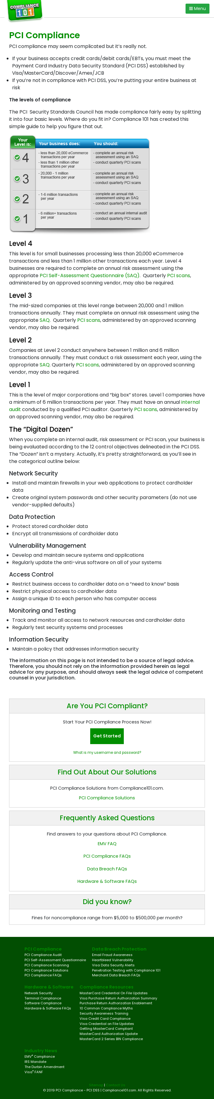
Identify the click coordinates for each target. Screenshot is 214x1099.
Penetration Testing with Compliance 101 (126, 970)
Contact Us (115, 1085)
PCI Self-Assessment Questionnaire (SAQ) (90, 275)
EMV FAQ (107, 844)
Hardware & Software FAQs (107, 881)
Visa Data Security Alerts (113, 965)
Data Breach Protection (119, 949)
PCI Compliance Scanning (47, 965)
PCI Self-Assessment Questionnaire (55, 960)
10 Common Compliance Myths (106, 1008)
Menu (197, 8)
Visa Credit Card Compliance (105, 1018)
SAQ (45, 320)
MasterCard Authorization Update (109, 1033)
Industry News (41, 1051)
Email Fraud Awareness (112, 954)
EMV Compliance (40, 1056)
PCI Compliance (43, 949)
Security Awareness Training (104, 1013)
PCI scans (178, 275)
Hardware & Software (49, 987)
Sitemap (96, 1085)
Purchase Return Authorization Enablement (116, 1003)
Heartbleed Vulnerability (112, 960)
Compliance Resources (106, 987)
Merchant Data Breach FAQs (116, 975)
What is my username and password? (107, 752)
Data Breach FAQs (107, 869)
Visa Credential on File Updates (107, 1023)
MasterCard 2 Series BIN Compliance (111, 1038)
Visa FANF (34, 1072)
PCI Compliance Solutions (107, 798)
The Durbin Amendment (44, 1066)
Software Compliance (43, 1003)
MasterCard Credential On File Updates (114, 993)
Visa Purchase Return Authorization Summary (118, 998)
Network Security (39, 993)
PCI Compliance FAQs (107, 856)
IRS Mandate (35, 1061)
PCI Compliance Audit (43, 954)
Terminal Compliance (43, 998)
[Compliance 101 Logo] (26, 11)
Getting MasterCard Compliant (106, 1028)
